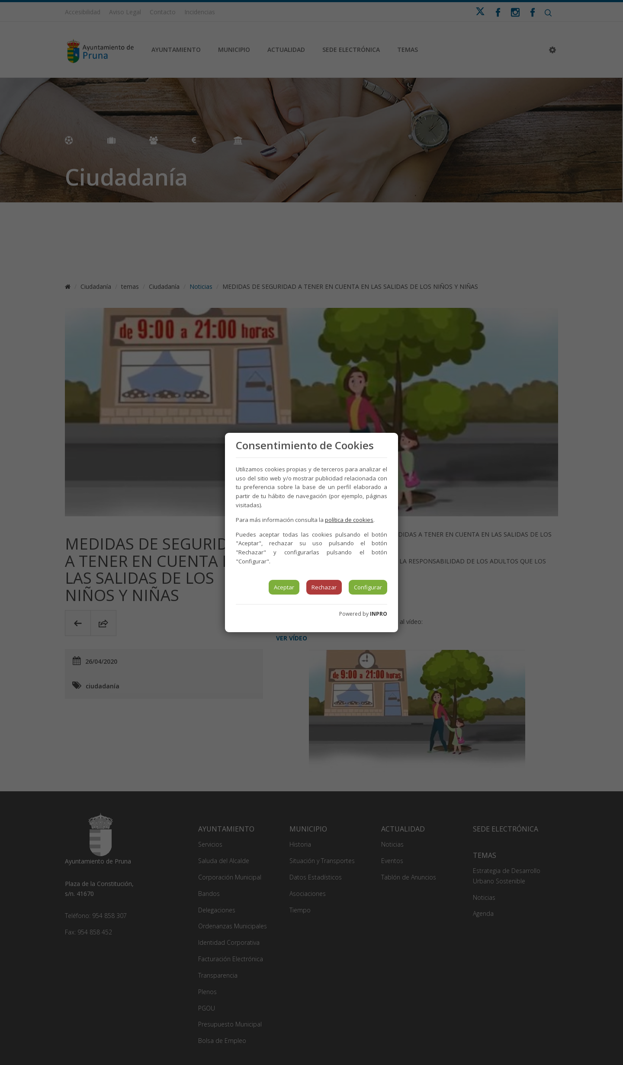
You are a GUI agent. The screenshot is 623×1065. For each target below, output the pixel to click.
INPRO (378, 613)
